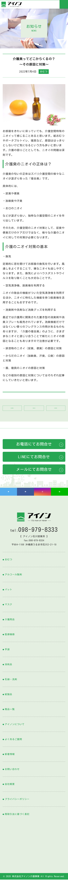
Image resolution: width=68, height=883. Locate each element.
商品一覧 (10, 712)
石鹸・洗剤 (11, 683)
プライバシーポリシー (17, 802)
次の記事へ (56, 408)
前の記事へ (12, 408)
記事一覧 (34, 408)
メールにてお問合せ (34, 469)
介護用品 (10, 623)
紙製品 (8, 698)
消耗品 (8, 668)
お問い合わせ (12, 772)
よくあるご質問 (13, 742)
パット (8, 593)
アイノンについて (14, 727)
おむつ (8, 563)
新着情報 (10, 757)
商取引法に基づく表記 (17, 817)
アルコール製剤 (13, 578)
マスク (8, 608)
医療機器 (10, 638)
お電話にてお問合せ (34, 444)
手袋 (7, 653)
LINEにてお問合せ (34, 457)
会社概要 (10, 787)
